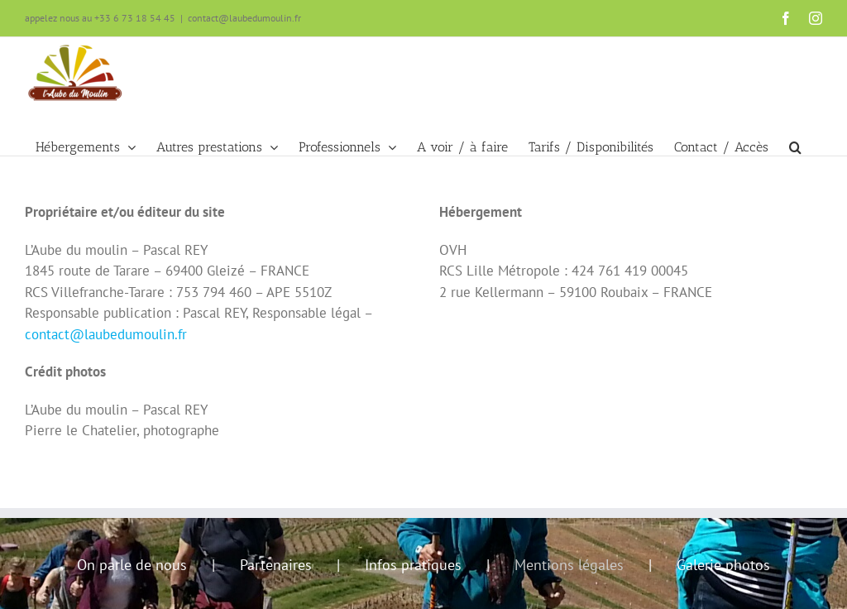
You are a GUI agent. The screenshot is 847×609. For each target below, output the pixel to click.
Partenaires (276, 564)
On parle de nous (132, 564)
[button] (795, 131)
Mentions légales (569, 564)
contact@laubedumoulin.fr (244, 18)
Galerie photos (723, 564)
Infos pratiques (413, 564)
